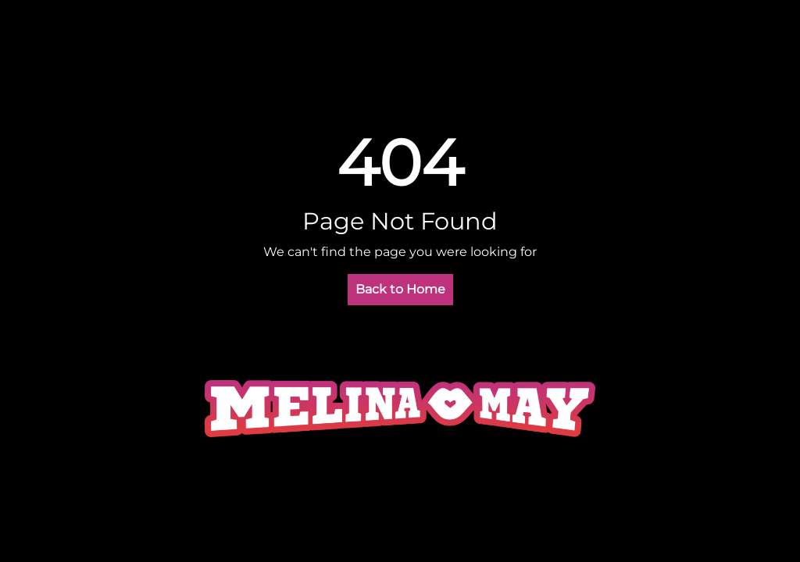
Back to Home (400, 289)
